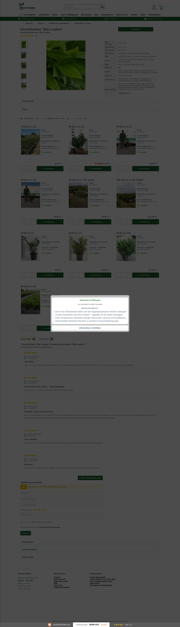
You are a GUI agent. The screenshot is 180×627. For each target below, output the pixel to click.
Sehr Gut (94, 625)
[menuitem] (160, 7)
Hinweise (104, 625)
